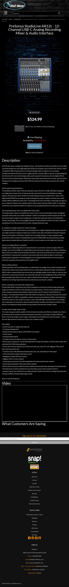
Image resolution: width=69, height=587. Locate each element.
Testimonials (34, 531)
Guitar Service (34, 500)
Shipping (34, 518)
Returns (34, 521)
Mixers (10, 19)
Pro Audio (4, 19)
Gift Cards (34, 528)
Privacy (34, 525)
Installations (34, 497)
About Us (34, 477)
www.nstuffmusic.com (36, 563)
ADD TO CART (34, 146)
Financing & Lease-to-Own (34, 514)
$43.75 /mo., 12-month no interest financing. (35, 128)
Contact (34, 480)
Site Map (34, 535)
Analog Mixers (17, 19)
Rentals (34, 494)
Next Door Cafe (34, 487)
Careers (34, 483)
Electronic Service (34, 504)
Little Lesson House (34, 490)
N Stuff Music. (8, 583)
